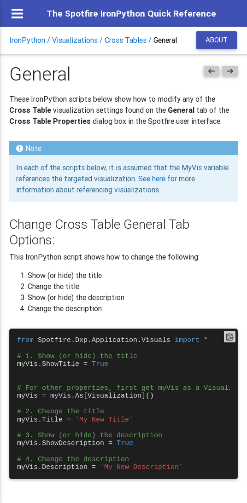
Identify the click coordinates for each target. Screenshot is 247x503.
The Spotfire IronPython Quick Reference (131, 13)
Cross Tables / (129, 40)
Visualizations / (78, 40)
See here (151, 178)
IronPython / (30, 40)
